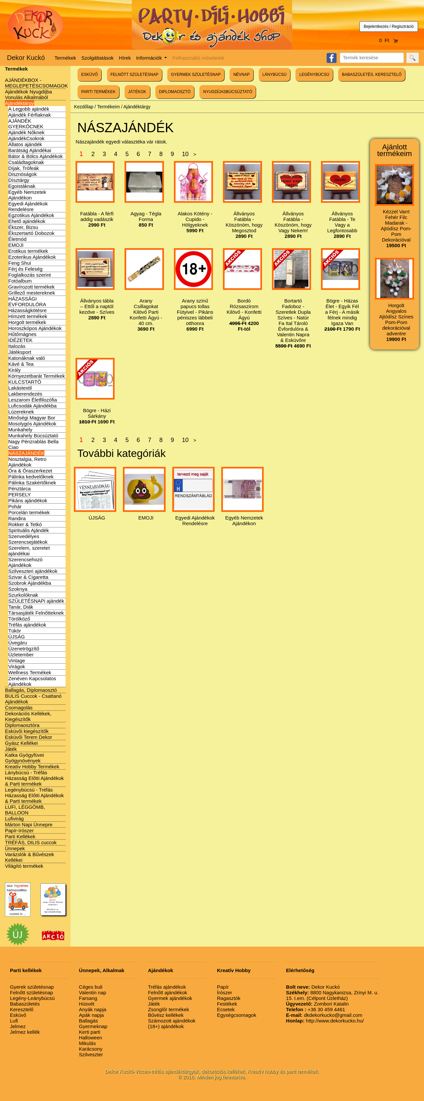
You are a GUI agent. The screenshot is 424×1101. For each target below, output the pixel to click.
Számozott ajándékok (171, 1020)
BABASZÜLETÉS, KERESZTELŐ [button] (371, 74)
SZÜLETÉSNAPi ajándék (36, 601)
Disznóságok (22, 174)
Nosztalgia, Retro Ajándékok (27, 462)
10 (185, 154)
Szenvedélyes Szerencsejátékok (27, 539)
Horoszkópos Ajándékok (35, 328)
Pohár (15, 506)
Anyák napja (92, 1009)
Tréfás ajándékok (27, 625)
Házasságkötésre (27, 310)
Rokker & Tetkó (25, 524)
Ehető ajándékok (26, 221)
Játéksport (19, 352)
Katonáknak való (26, 358)
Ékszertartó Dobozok (31, 233)
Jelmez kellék (25, 1032)
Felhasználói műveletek (198, 58)
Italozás (17, 346)
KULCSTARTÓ (24, 382)
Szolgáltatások (97, 58)
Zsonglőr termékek (168, 1009)
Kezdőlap (83, 106)
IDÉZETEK (20, 340)
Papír (223, 987)
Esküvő (18, 1015)
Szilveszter (91, 1054)
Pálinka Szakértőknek (32, 482)
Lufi (14, 1020)
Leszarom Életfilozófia (32, 400)
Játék (11, 749)
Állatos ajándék (25, 144)
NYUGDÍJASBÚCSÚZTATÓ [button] (227, 91)
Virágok (16, 666)
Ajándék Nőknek (26, 132)
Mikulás (87, 1043)
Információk (149, 58)
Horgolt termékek (27, 322)
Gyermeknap (93, 1026)
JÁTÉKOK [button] (137, 91)
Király (14, 370)
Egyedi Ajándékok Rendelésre (28, 206)
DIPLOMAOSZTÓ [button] (174, 91)
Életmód (17, 239)
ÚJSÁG (16, 636)
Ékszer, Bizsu (23, 227)
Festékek (227, 1004)
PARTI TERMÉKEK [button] (98, 91)
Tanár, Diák (20, 607)
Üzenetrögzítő (23, 648)
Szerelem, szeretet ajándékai (29, 550)
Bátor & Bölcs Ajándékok (35, 156)
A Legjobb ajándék (28, 109)
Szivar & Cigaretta (28, 577)
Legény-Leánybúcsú (32, 998)
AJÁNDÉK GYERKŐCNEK (25, 123)
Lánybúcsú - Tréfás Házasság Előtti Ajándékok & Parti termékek (34, 778)
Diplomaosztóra (22, 725)
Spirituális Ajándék (28, 530)
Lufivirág (14, 818)
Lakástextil (20, 388)
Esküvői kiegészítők (27, 731)
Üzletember (21, 654)
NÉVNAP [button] (241, 74)
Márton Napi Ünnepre (28, 824)
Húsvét (86, 1004)
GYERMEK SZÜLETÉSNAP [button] (196, 74)
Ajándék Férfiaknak (29, 115)
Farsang (88, 998)
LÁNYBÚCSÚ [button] (274, 74)
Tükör (14, 630)
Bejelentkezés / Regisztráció (389, 26)
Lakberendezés (25, 394)
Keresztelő (21, 1009)
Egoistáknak (21, 186)
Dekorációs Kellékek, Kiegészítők (28, 716)
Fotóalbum (20, 281)
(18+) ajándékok (166, 1026)
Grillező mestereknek (31, 293)
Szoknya (17, 589)
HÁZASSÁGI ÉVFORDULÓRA (27, 301)
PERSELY (19, 494)
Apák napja (91, 1015)
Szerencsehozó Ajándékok (25, 562)
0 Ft (388, 40)
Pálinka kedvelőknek (31, 476)
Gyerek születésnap (32, 987)
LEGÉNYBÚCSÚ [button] (314, 74)
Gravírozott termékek (31, 287)
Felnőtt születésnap (31, 992)
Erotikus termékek (28, 251)
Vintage (16, 660)
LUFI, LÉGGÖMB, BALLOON (25, 809)
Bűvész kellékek (166, 1015)
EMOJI (16, 245)
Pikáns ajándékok (27, 500)
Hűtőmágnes (22, 334)
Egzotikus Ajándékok (31, 215)
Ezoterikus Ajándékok (32, 257)
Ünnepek (15, 848)
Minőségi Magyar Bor (31, 417)
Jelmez (18, 1026)
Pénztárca (19, 488)
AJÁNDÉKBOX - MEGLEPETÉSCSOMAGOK (36, 82)
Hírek (125, 58)
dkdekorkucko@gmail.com (324, 1015)
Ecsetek (226, 1009)
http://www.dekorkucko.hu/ (325, 1020)
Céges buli (90, 987)
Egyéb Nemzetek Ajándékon (27, 194)
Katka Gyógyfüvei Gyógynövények (24, 757)
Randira (17, 518)
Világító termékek (24, 866)
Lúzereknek (21, 411)
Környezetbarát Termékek (36, 376)
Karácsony (90, 1049)
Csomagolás (18, 707)
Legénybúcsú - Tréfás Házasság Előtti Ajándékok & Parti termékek (34, 795)
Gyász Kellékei (21, 743)
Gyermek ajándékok (170, 998)
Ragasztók (228, 998)
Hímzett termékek (27, 316)
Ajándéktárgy (19, 103)
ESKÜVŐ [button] (89, 74)
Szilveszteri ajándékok (32, 571)
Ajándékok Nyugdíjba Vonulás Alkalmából (28, 94)
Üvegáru (17, 642)
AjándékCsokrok (26, 138)
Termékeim (108, 106)
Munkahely (20, 429)
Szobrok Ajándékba (29, 583)
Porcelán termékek (29, 512)
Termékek (65, 58)
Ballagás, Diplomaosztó (31, 690)
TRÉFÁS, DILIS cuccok (31, 842)
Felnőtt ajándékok (167, 992)
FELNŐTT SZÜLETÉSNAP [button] (134, 74)
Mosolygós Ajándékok (32, 423)
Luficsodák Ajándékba (32, 406)
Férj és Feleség (25, 269)
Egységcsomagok (236, 1015)
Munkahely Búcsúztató (33, 435)
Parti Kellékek (20, 836)
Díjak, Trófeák (23, 168)
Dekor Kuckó (26, 57)
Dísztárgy (18, 180)
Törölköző (19, 619)
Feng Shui (19, 263)
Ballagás (88, 1020)
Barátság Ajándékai (29, 150)
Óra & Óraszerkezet (30, 470)
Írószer (224, 992)
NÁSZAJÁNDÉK (26, 453)
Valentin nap (92, 992)
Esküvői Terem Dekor (28, 737)
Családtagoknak (26, 162)
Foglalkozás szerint (29, 275)
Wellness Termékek (29, 672)
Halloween (90, 1037)
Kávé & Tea (20, 364)
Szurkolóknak (23, 595)
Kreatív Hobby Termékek (32, 766)
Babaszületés (25, 1004)
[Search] (372, 58)
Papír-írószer (19, 830)
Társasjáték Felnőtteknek (36, 613)
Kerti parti (89, 1032)
